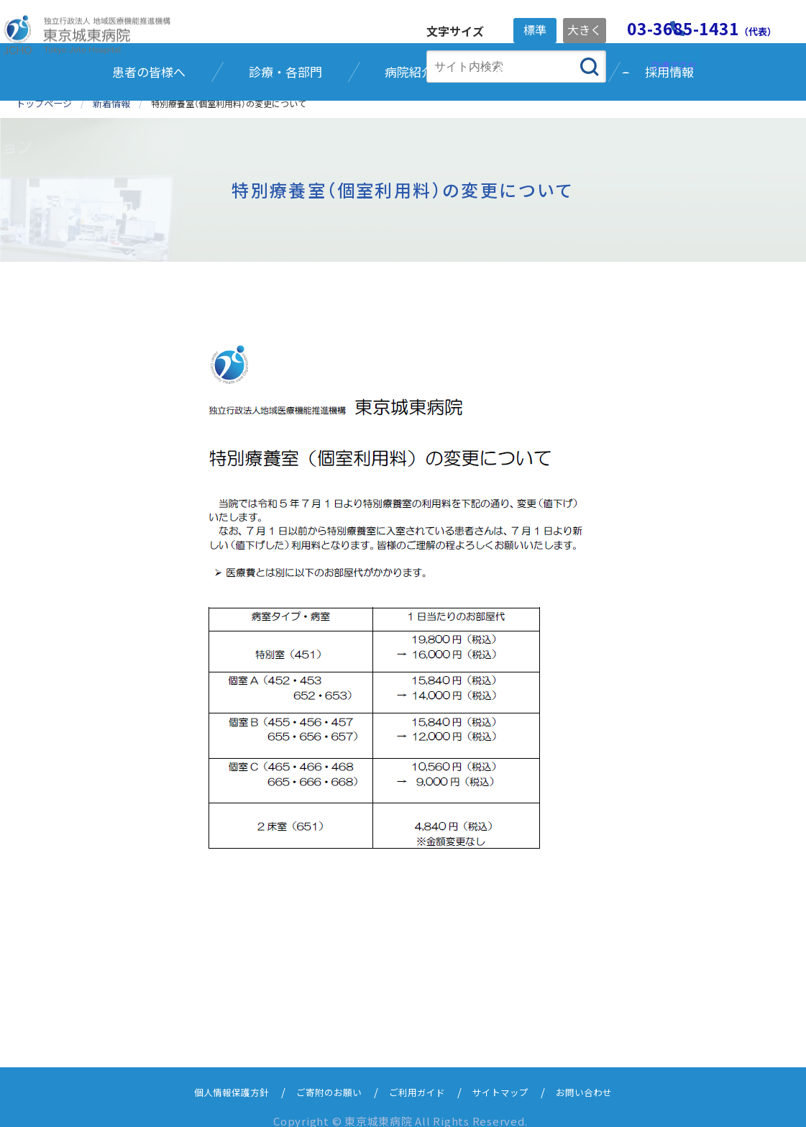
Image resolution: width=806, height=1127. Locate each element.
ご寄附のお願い (322, 1077)
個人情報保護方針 (213, 1077)
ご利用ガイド (419, 1077)
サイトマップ (511, 1077)
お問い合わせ (603, 1077)
